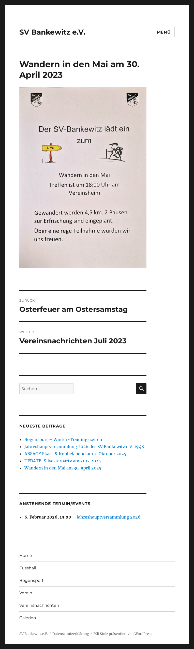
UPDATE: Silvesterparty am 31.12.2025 (62, 460)
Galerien (27, 617)
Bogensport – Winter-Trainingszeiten (63, 439)
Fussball (27, 568)
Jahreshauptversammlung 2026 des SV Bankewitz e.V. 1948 (84, 446)
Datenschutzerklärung (70, 634)
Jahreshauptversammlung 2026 (109, 517)
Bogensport (31, 580)
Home (25, 555)
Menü (164, 32)
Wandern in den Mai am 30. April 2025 (62, 467)
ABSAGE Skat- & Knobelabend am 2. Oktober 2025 (75, 453)
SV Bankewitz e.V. (52, 32)
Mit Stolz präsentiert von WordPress (123, 634)
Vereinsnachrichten (39, 605)
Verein (25, 593)
